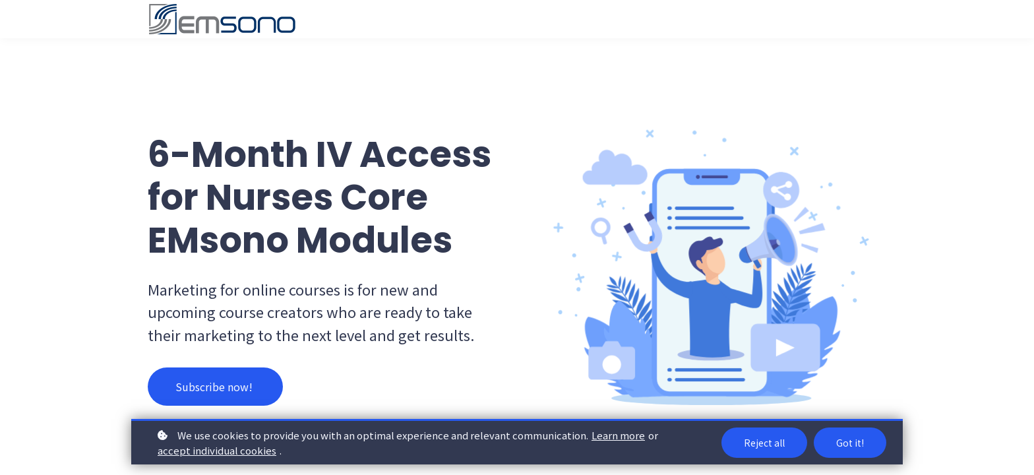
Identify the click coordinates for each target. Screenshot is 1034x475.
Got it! (850, 442)
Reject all (764, 442)
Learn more (618, 435)
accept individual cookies (217, 450)
